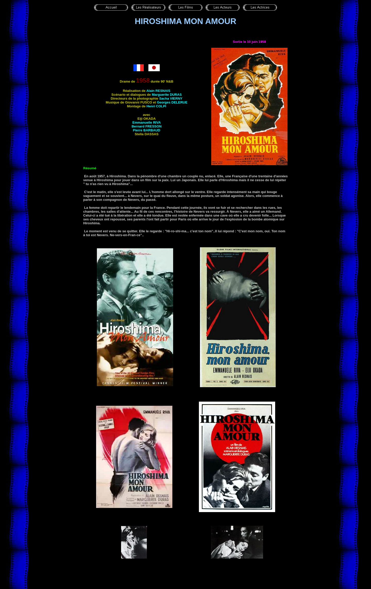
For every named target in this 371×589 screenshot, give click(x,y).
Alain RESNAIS (158, 91)
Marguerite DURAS (167, 95)
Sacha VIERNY (170, 98)
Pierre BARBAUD (146, 130)
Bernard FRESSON (147, 126)
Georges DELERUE (172, 102)
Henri (156, 106)
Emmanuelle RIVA (146, 122)
